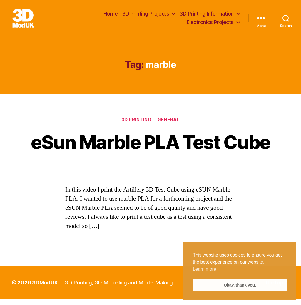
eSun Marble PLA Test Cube (150, 148)
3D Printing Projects (145, 16)
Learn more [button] (204, 269)
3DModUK (45, 288)
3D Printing (136, 125)
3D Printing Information (207, 16)
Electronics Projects (210, 25)
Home (110, 16)
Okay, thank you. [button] (240, 285)
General (169, 125)
